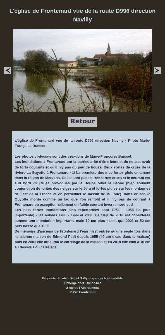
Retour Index (82, 297)
